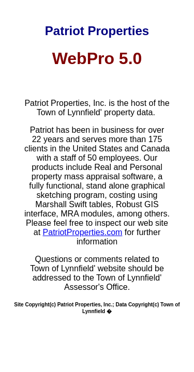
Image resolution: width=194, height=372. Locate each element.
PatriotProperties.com (83, 232)
